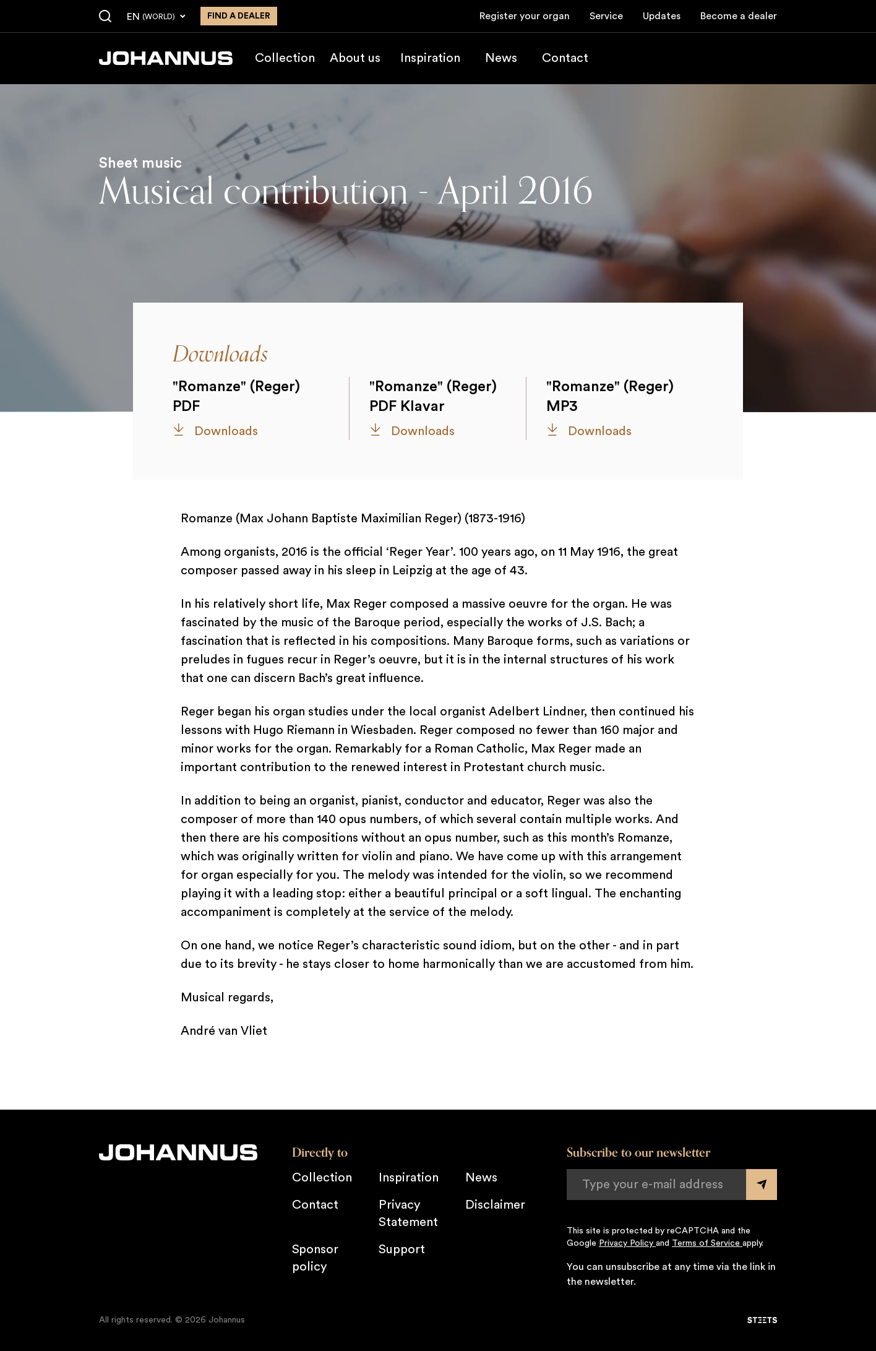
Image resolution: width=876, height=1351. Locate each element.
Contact (565, 58)
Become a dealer (738, 16)
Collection (285, 58)
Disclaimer (495, 1205)
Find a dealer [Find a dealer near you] (238, 16)
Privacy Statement (408, 1213)
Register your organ (524, 16)
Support (402, 1249)
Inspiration (430, 58)
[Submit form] (761, 1184)
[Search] (105, 16)
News (501, 58)
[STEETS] (762, 1320)
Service (606, 16)
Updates (662, 16)
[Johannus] (166, 58)
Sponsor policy (315, 1258)
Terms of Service (707, 1243)
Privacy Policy (627, 1243)
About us (355, 58)
